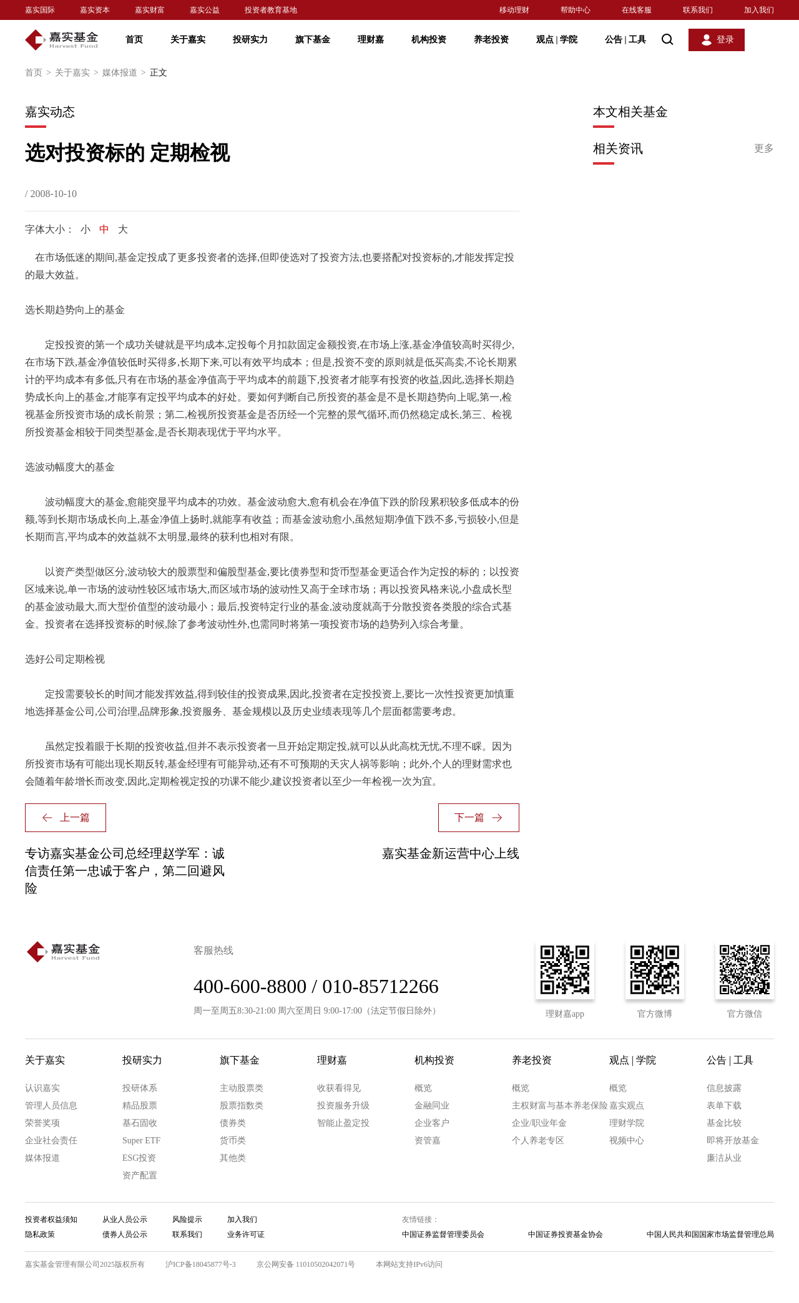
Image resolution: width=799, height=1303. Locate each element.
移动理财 (514, 10)
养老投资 (491, 39)
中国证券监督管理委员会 (443, 1234)
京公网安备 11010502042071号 (306, 1264)
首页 (134, 39)
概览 (423, 1088)
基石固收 (139, 1123)
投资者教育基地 (271, 10)
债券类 (233, 1123)
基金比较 (724, 1123)
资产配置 (139, 1175)
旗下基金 (312, 39)
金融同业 (431, 1105)
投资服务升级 (343, 1105)
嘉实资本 (95, 10)
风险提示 (187, 1219)
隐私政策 (40, 1234)
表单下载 (724, 1105)
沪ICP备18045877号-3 (200, 1264)
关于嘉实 (187, 39)
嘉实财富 (150, 10)
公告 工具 (625, 39)
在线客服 (637, 10)
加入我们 (759, 10)
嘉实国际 (40, 10)
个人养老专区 (538, 1140)
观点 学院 (556, 39)
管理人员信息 (51, 1105)
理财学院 (626, 1123)
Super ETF (141, 1140)
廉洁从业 (724, 1158)
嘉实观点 (626, 1105)
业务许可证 (246, 1234)
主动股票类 (241, 1088)
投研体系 (139, 1088)
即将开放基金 (733, 1140)
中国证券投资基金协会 (565, 1234)
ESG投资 (139, 1158)
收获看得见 (339, 1088)
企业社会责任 (51, 1140)
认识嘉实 (42, 1088)
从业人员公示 (124, 1219)
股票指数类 (241, 1105)
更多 (764, 148)
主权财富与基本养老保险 (560, 1105)
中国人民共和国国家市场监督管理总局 (710, 1234)
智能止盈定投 (343, 1123)
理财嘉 (371, 39)
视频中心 (626, 1140)
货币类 (233, 1140)
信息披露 (724, 1088)
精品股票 (139, 1105)
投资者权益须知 (51, 1219)
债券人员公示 (124, 1234)
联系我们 (698, 10)
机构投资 (428, 39)
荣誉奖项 (42, 1123)
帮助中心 (576, 10)
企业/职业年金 (539, 1123)
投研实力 (250, 39)
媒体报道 (126, 73)
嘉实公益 (205, 10)
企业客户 (431, 1123)
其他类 (233, 1158)
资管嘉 (427, 1140)
